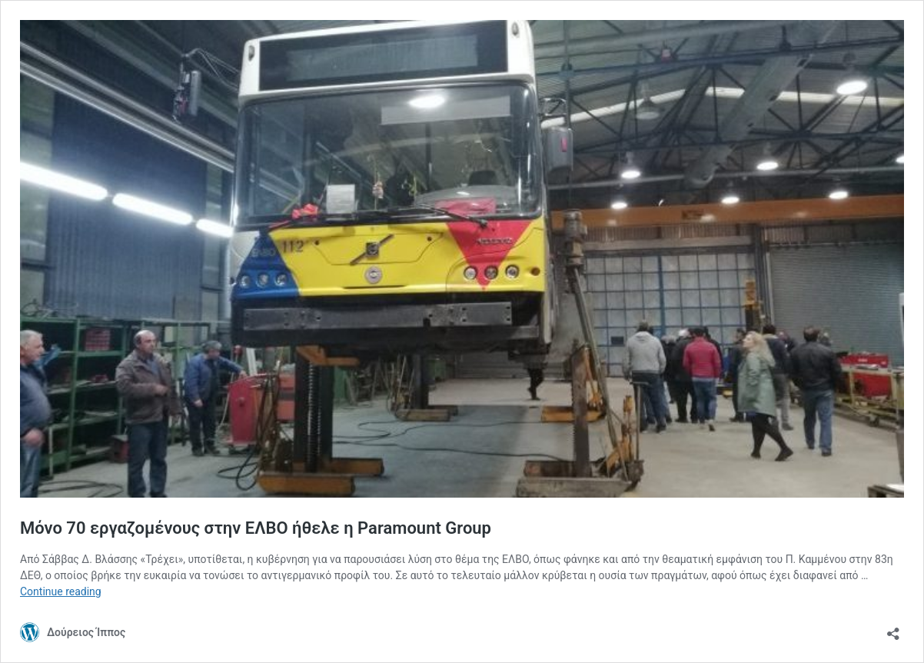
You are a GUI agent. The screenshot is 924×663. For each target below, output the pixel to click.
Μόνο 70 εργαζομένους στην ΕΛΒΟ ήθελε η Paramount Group (255, 528)
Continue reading (60, 591)
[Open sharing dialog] (893, 629)
